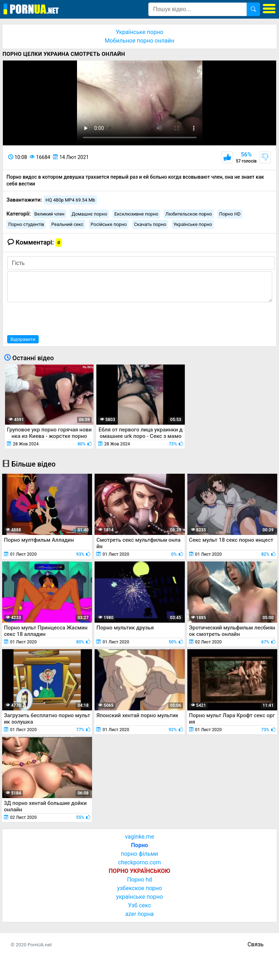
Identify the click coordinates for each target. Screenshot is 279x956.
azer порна (139, 914)
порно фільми (139, 853)
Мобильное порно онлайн (139, 40)
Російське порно (109, 224)
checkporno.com (139, 862)
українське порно (139, 896)
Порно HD (230, 214)
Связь (255, 944)
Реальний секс (67, 224)
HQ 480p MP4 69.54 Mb (70, 200)
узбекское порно (139, 888)
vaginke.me (139, 836)
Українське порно (139, 32)
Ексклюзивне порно (136, 214)
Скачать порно (150, 224)
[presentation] (61, 318)
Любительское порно (188, 214)
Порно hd (139, 879)
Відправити (22, 339)
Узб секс (139, 905)
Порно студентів (26, 224)
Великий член (49, 214)
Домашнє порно (89, 214)
